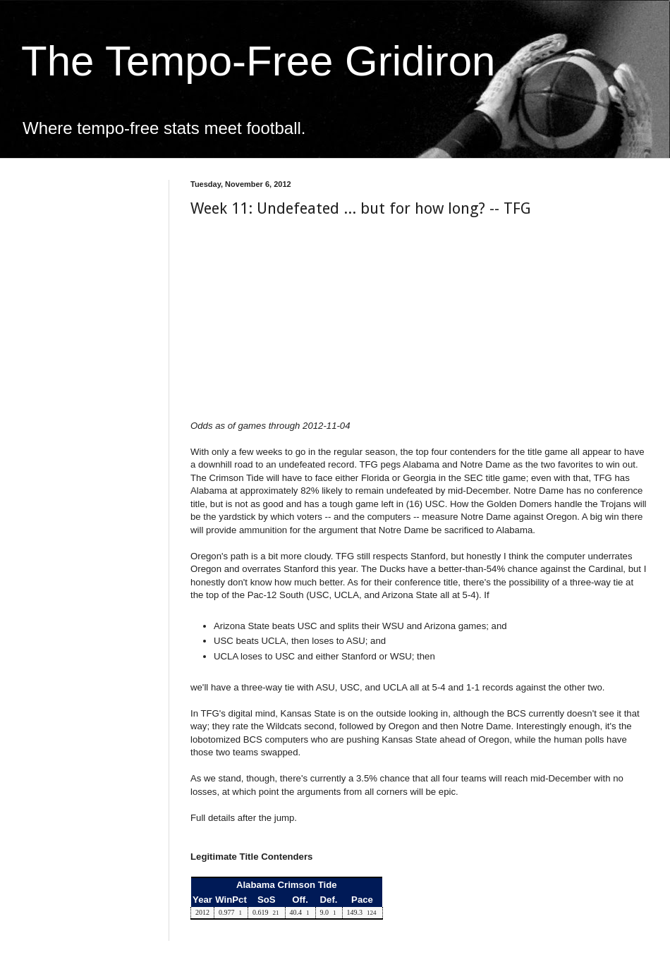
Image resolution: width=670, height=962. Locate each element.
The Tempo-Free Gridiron (258, 61)
